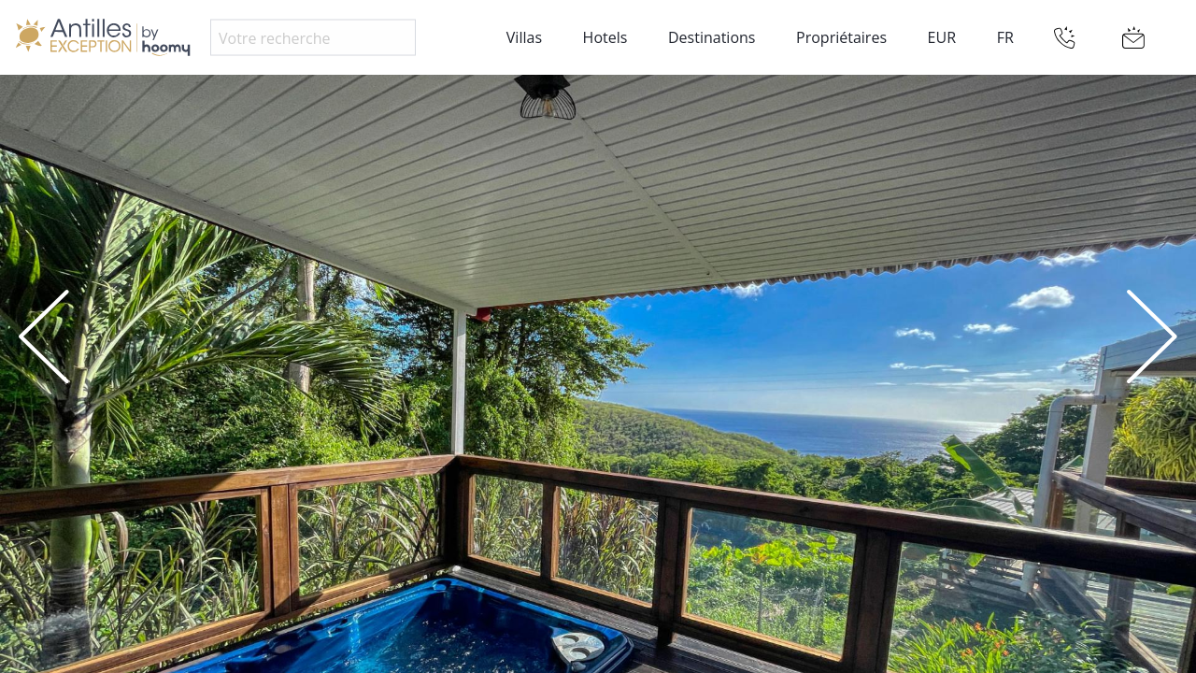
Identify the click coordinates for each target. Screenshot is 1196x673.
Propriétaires (841, 37)
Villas (524, 37)
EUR (942, 37)
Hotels (605, 37)
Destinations (711, 37)
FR (1005, 37)
